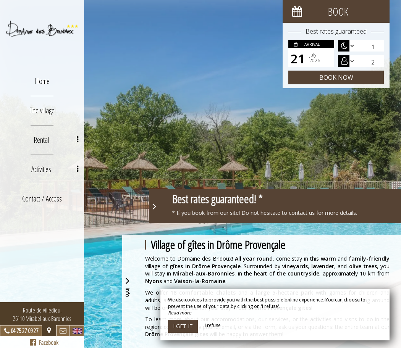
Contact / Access (42, 198)
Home (42, 81)
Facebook (44, 342)
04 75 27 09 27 (24, 331)
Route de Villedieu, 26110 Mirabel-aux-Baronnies (42, 314)
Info (127, 286)
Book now (336, 77)
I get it (183, 326)
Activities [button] (54, 169)
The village (42, 110)
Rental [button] (56, 140)
